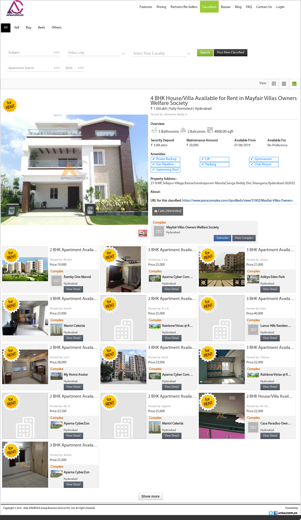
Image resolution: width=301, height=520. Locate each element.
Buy (28, 27)
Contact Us (264, 7)
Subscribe (222, 238)
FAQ (249, 7)
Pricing (161, 7)
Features (146, 7)
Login (280, 7)
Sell (16, 27)
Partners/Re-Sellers (184, 7)
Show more (150, 496)
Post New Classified (230, 52)
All (5, 27)
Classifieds (209, 7)
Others (57, 27)
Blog (238, 7)
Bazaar (226, 7)
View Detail (73, 289)
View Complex (244, 238)
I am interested (167, 211)
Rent (41, 27)
